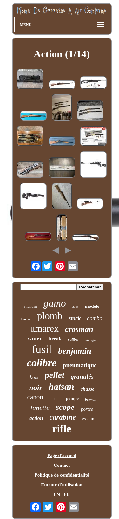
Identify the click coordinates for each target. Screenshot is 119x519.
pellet (54, 375)
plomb (49, 315)
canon (35, 397)
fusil (42, 349)
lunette (40, 408)
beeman (90, 399)
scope (65, 407)
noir (35, 387)
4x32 (75, 307)
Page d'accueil (61, 455)
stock (75, 318)
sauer (35, 338)
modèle (92, 306)
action (36, 418)
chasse (88, 389)
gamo (54, 303)
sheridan (30, 306)
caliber (73, 339)
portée (87, 409)
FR (67, 494)
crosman (79, 329)
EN (56, 494)
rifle (61, 428)
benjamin (74, 351)
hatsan (61, 387)
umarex (44, 328)
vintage (90, 340)
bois (34, 377)
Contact (62, 465)
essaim (88, 418)
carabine (63, 417)
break (55, 339)
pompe (72, 398)
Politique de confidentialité (62, 475)
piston (55, 398)
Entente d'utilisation (61, 484)
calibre (41, 363)
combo (94, 318)
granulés (82, 376)
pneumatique (80, 365)
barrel (26, 319)
